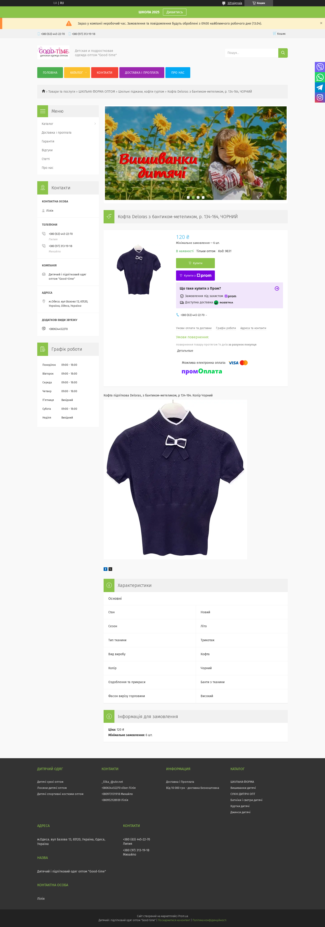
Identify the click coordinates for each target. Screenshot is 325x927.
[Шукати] (283, 53)
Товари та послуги (61, 92)
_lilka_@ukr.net (112, 781)
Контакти (104, 73)
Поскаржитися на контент (174, 920)
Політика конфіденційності (209, 920)
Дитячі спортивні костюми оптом (60, 794)
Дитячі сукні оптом (50, 781)
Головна (50, 73)
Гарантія (48, 141)
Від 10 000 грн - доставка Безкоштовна (192, 788)
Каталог (76, 73)
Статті (46, 159)
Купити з (197, 276)
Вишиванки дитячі (243, 788)
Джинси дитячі (240, 812)
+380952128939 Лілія (115, 800)
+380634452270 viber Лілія (119, 788)
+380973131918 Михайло (117, 794)
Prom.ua (183, 916)
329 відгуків (235, 3)
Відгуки (47, 150)
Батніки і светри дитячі (246, 800)
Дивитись (175, 12)
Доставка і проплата (142, 73)
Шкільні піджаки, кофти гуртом (141, 92)
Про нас (178, 73)
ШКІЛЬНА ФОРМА (242, 781)
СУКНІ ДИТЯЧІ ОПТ (242, 794)
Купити (197, 263)
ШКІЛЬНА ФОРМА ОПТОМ (97, 92)
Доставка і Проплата (180, 781)
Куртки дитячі (240, 806)
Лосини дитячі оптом (52, 788)
